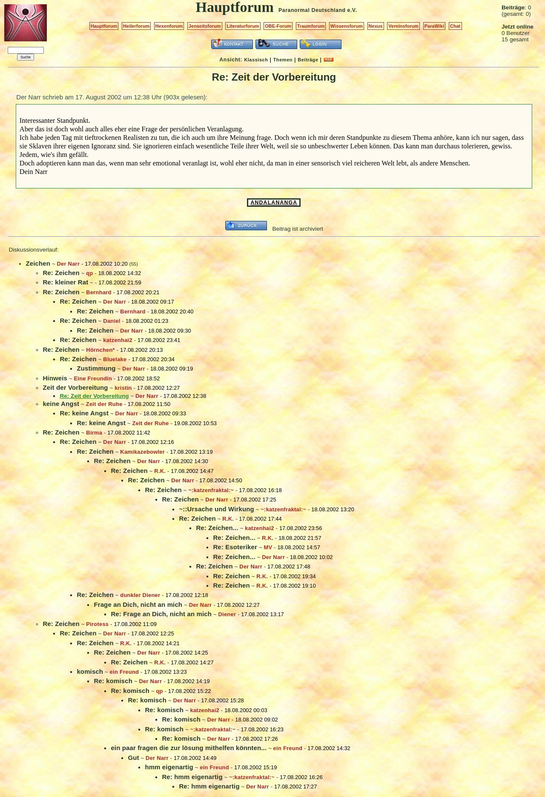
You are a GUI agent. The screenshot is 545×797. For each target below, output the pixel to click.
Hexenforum (169, 26)
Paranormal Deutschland (312, 10)
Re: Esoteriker (235, 547)
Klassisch (256, 59)
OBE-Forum (278, 26)
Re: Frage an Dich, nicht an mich (161, 613)
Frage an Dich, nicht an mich (138, 604)
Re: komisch (113, 680)
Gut (133, 757)
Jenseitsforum (205, 26)
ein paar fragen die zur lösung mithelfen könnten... (189, 747)
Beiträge (308, 59)
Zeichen (38, 263)
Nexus (376, 26)
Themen (283, 59)
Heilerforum (136, 26)
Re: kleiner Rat (65, 282)
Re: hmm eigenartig (192, 776)
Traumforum (311, 26)
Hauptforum (104, 26)
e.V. (352, 10)
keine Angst (61, 403)
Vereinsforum (403, 26)
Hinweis (55, 378)
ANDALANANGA (273, 203)
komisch (90, 671)
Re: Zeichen (61, 272)
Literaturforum (243, 26)
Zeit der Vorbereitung (75, 387)
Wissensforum (346, 26)
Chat (455, 26)
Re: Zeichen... (217, 527)
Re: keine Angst (84, 413)
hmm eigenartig (169, 767)
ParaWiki (435, 26)
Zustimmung (96, 368)
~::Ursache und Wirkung (216, 509)
